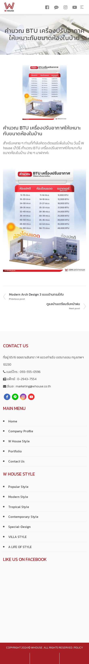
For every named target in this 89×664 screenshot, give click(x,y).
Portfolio (15, 451)
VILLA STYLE (17, 536)
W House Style (19, 441)
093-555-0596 (30, 371)
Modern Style (18, 496)
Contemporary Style (23, 516)
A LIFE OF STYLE (20, 546)
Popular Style (18, 486)
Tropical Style (18, 506)
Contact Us (16, 461)
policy (78, 647)
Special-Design (19, 526)
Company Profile (20, 431)
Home (12, 421)
